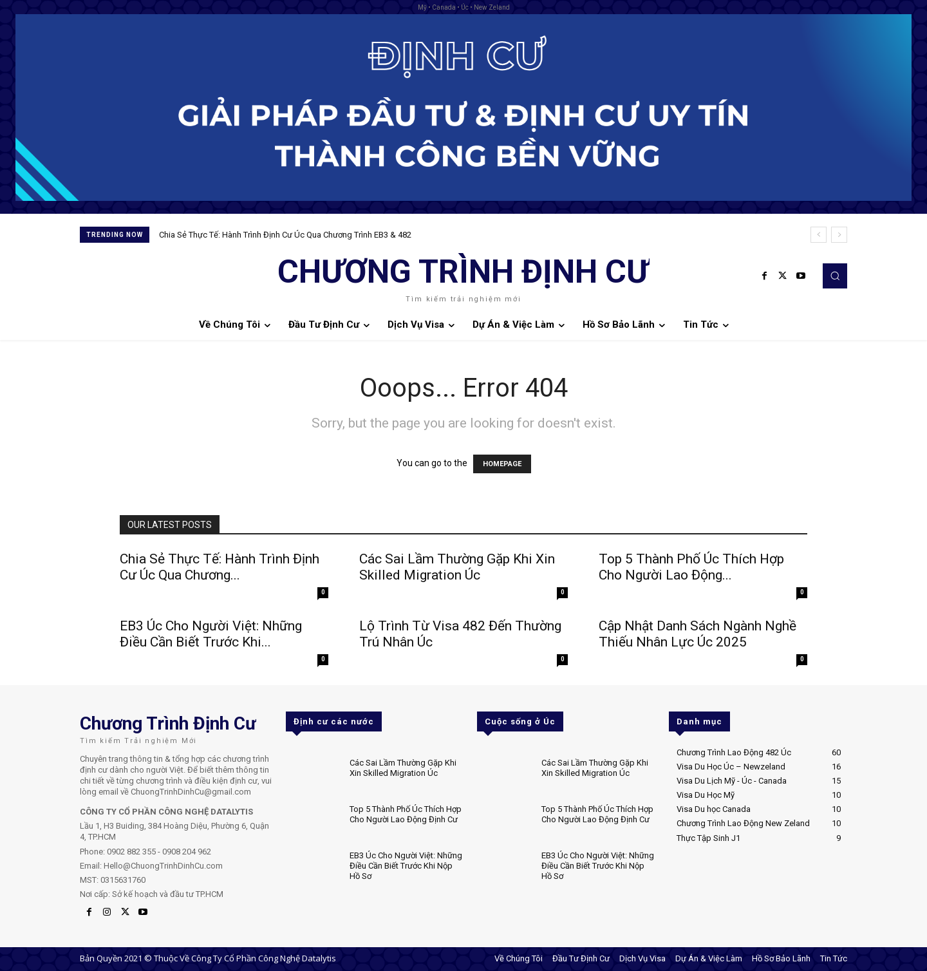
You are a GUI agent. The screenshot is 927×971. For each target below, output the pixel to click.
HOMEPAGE (502, 464)
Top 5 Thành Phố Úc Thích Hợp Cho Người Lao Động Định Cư (406, 814)
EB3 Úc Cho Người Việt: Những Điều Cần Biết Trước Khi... (211, 634)
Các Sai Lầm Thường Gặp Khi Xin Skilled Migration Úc (457, 567)
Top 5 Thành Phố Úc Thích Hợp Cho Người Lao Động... (691, 567)
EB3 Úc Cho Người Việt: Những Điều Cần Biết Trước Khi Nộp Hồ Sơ (406, 865)
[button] (835, 275)
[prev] (818, 235)
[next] (839, 235)
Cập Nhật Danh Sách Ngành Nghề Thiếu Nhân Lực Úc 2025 (697, 634)
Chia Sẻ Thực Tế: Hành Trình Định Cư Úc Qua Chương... (219, 567)
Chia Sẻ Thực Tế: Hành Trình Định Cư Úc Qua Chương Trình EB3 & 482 (285, 235)
